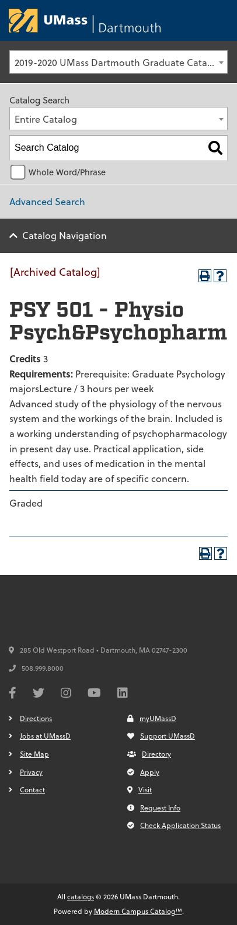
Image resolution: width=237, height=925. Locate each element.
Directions (36, 718)
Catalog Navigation (64, 235)
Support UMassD (161, 735)
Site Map (34, 754)
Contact (32, 789)
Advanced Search (47, 201)
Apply (143, 772)
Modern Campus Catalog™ (138, 911)
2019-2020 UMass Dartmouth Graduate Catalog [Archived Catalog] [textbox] (121, 62)
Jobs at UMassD (45, 735)
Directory (149, 754)
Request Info (153, 807)
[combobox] (118, 62)
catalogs (80, 896)
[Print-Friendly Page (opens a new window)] (204, 275)
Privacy (31, 772)
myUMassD (151, 718)
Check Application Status (174, 825)
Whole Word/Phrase (67, 172)
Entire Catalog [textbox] (46, 119)
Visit (139, 789)
